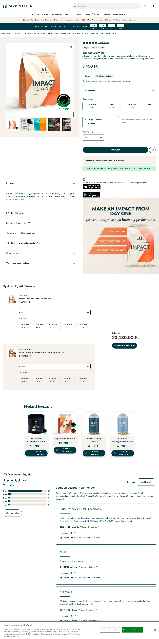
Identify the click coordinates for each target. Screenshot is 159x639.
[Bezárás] (155, 630)
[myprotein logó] (17, 6)
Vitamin (78, 14)
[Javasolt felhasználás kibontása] (41, 233)
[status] (94, 137)
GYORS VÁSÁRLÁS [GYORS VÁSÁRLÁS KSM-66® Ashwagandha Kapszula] (122, 453)
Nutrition (18, 33)
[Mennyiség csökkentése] (86, 137)
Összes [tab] (88, 76)
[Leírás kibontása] (41, 183)
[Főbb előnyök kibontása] (41, 213)
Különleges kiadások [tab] (104, 76)
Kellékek (106, 14)
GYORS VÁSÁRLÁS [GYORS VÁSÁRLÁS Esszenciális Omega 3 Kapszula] (93, 453)
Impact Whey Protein (65, 438)
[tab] (100, 121)
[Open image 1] (12, 124)
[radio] (91, 106)
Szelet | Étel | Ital (92, 14)
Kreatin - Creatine (31, 33)
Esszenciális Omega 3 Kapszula (93, 440)
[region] (79, 630)
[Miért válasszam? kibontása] (41, 223)
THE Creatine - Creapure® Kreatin (36, 440)
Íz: (84, 85)
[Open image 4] (54, 124)
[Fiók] (145, 6)
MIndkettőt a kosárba (124, 345)
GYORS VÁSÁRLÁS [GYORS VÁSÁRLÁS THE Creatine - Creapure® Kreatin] (35, 453)
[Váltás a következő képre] (71, 114)
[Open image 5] (68, 124)
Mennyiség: (88, 132)
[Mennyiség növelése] (101, 137)
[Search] (75, 6)
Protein (45, 14)
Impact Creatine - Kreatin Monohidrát (99, 33)
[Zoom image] (71, 47)
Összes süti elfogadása (132, 630)
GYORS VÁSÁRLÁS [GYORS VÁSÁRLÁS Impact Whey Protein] (64, 450)
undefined (119, 91)
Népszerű (35, 14)
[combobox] (106, 6)
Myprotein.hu (6, 33)
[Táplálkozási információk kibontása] (41, 243)
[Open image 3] (40, 124)
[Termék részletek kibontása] (41, 263)
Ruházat (68, 14)
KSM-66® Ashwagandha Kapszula (122, 440)
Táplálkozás (57, 14)
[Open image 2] (26, 124)
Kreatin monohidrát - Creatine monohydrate (60, 33)
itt (15, 636)
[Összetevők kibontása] (41, 253)
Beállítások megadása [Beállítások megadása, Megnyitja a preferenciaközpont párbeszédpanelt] (110, 630)
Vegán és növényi (120, 14)
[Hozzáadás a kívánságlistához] (152, 150)
